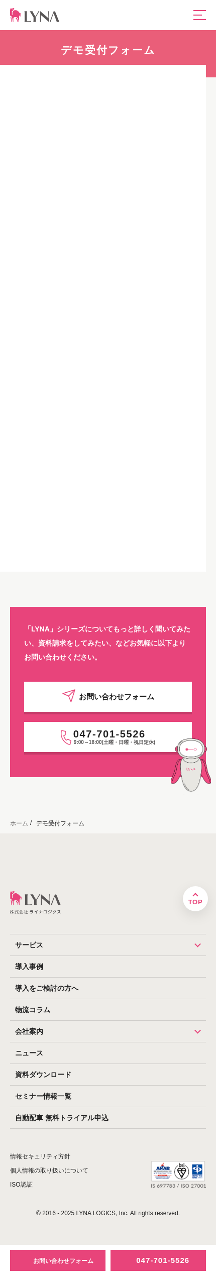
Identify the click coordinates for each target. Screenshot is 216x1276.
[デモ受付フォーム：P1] (102, 316)
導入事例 (29, 967)
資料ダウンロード (43, 1075)
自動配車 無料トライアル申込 (62, 1118)
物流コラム (32, 1010)
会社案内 (110, 1031)
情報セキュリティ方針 (40, 1156)
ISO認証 (21, 1184)
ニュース (29, 1053)
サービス (110, 944)
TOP (195, 902)
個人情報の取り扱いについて (49, 1170)
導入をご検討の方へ (46, 988)
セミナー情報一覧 (43, 1096)
